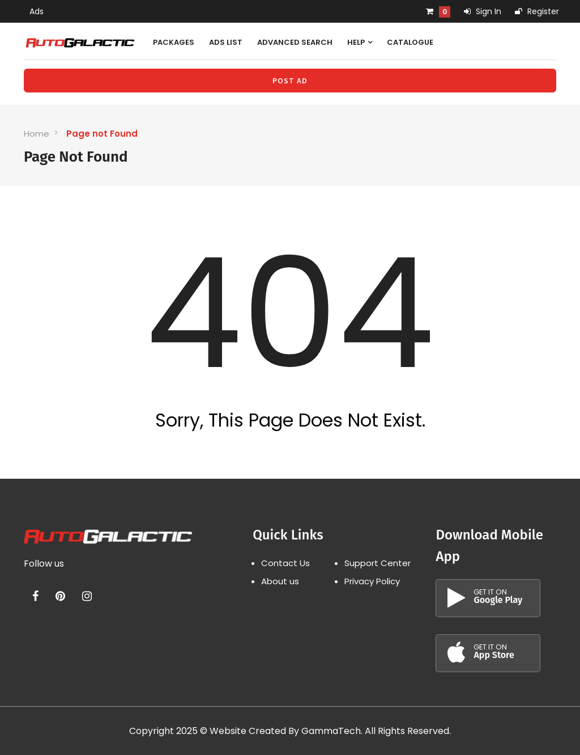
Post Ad (290, 80)
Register (537, 11)
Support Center (377, 563)
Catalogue (410, 42)
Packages (173, 42)
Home (36, 134)
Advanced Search (294, 42)
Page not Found (102, 134)
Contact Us (285, 563)
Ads (36, 11)
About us (280, 581)
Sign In (482, 11)
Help (359, 42)
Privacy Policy (372, 581)
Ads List (225, 42)
